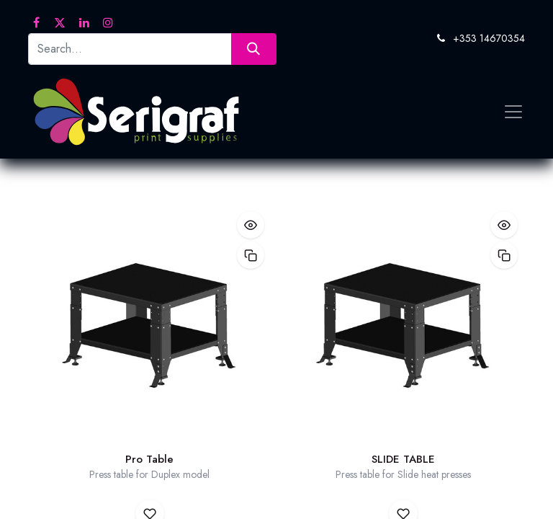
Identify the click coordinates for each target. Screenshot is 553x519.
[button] (250, 225)
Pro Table (149, 459)
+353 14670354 (489, 38)
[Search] (253, 48)
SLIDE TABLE (403, 459)
